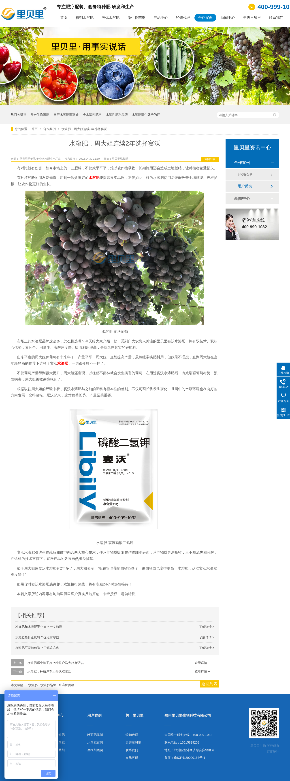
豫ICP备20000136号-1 (189, 757)
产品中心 (161, 18)
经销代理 (183, 18)
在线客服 (132, 757)
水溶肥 (33, 685)
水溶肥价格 (66, 685)
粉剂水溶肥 (85, 18)
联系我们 (276, 18)
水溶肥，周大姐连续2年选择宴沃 (84, 129)
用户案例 (94, 715)
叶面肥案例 (95, 735)
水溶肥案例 (95, 742)
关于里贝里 (134, 715)
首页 (64, 18)
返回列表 (210, 159)
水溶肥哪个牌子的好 (146, 114)
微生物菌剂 (136, 18)
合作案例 (205, 18)
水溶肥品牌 (48, 685)
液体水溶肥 (110, 18)
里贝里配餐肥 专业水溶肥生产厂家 (40, 158)
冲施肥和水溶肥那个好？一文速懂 (38, 627)
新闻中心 (228, 18)
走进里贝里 (252, 18)
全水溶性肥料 (92, 114)
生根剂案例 (95, 750)
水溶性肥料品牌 (117, 114)
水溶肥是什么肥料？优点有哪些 (37, 637)
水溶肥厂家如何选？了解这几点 (37, 648)
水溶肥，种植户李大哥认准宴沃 (49, 671)
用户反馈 (245, 186)
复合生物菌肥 (39, 114)
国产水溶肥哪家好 (66, 114)
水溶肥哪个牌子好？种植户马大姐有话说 (55, 663)
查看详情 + (202, 663)
